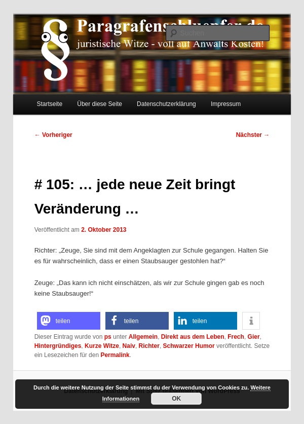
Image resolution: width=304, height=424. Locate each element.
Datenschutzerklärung (166, 104)
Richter (149, 345)
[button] (68, 321)
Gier (254, 336)
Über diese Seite (99, 104)
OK (176, 398)
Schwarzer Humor (189, 345)
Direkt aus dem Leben (192, 336)
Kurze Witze (102, 345)
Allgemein (143, 336)
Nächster (253, 134)
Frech (235, 336)
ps (107, 336)
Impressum (226, 104)
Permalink (114, 355)
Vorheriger (53, 134)
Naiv (129, 345)
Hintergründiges (58, 345)
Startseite (49, 104)
